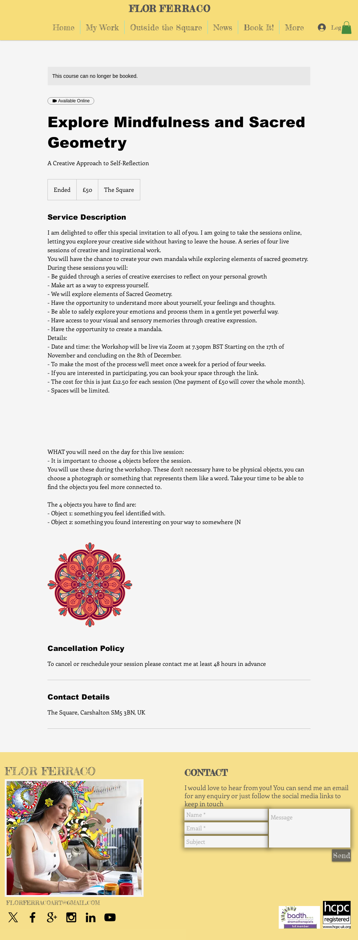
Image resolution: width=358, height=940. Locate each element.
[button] (346, 27)
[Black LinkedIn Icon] (91, 917)
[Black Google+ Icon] (52, 917)
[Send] (341, 855)
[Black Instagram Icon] (71, 917)
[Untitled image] (89, 584)
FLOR (142, 8)
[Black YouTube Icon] (110, 917)
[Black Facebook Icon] (32, 917)
